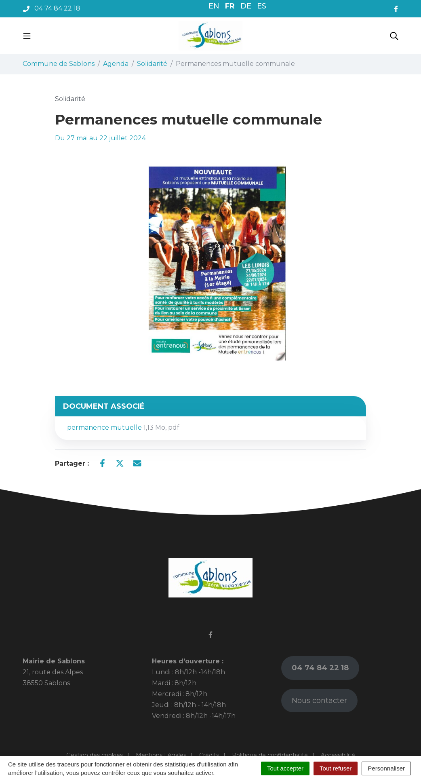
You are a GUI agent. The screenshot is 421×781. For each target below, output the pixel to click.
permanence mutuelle (123, 427)
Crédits (209, 755)
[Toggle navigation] (27, 35)
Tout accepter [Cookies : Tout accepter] (285, 768)
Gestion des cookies (94, 755)
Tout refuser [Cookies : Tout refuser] (336, 768)
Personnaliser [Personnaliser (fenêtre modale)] (386, 768)
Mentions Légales (161, 755)
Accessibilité (338, 755)
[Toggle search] (394, 35)
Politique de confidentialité (270, 755)
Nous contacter (319, 700)
